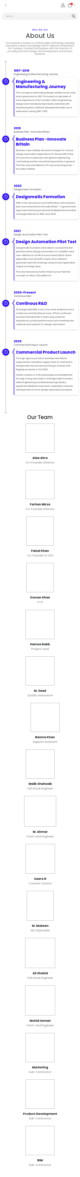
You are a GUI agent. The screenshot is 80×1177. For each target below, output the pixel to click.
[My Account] (63, 5)
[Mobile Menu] (5, 5)
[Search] (74, 16)
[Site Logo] (16, 5)
